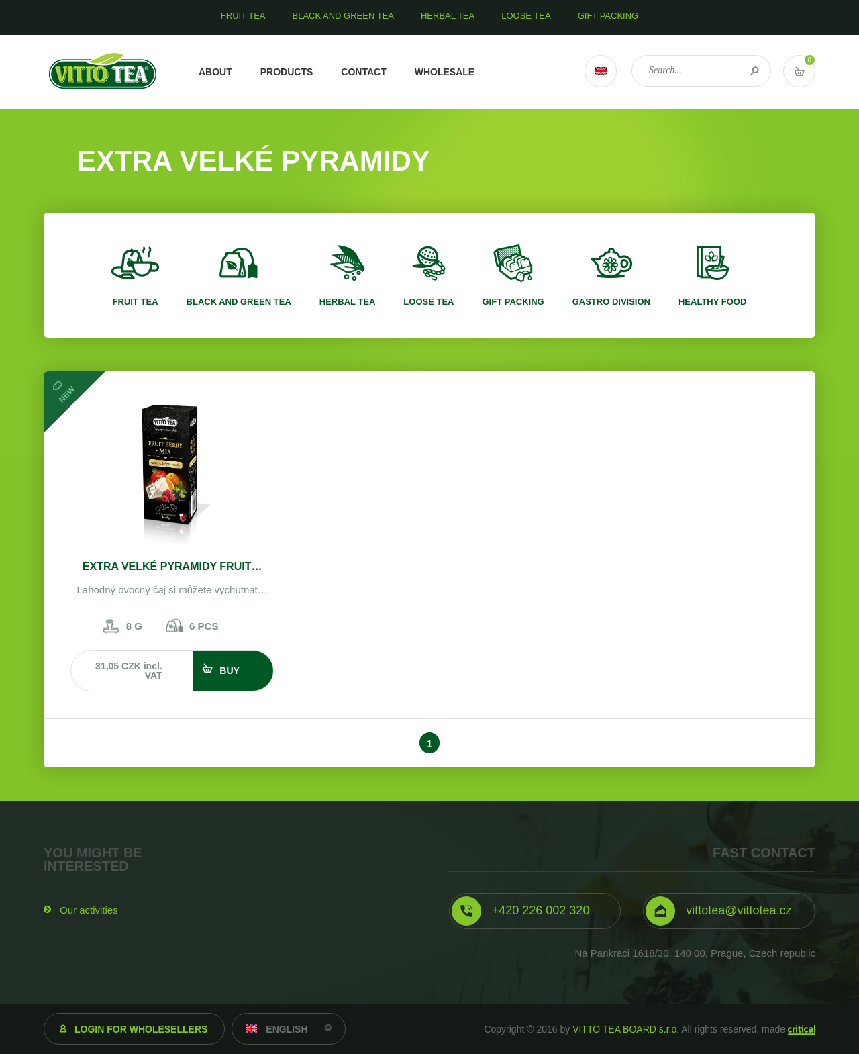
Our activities (89, 910)
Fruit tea (135, 302)
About (215, 71)
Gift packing (513, 302)
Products (286, 71)
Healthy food (712, 302)
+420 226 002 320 (541, 910)
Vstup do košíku (799, 71)
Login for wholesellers (140, 1029)
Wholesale (444, 71)
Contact (363, 71)
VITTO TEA (103, 72)
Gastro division (611, 302)
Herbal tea (347, 302)
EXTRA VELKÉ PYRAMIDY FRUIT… (172, 566)
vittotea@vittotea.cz (738, 910)
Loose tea (428, 302)
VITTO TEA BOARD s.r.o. (625, 1029)
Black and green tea (239, 302)
